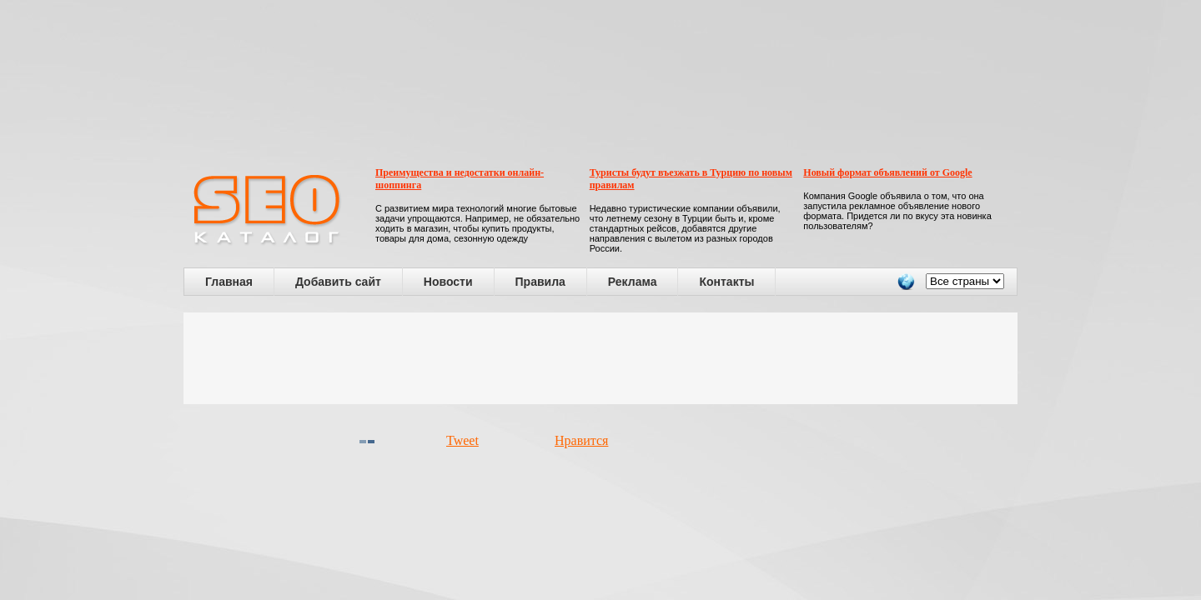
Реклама (632, 281)
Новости (448, 281)
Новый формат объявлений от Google (887, 172)
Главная (229, 281)
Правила (540, 281)
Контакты (726, 281)
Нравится (581, 440)
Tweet (462, 440)
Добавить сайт (338, 281)
